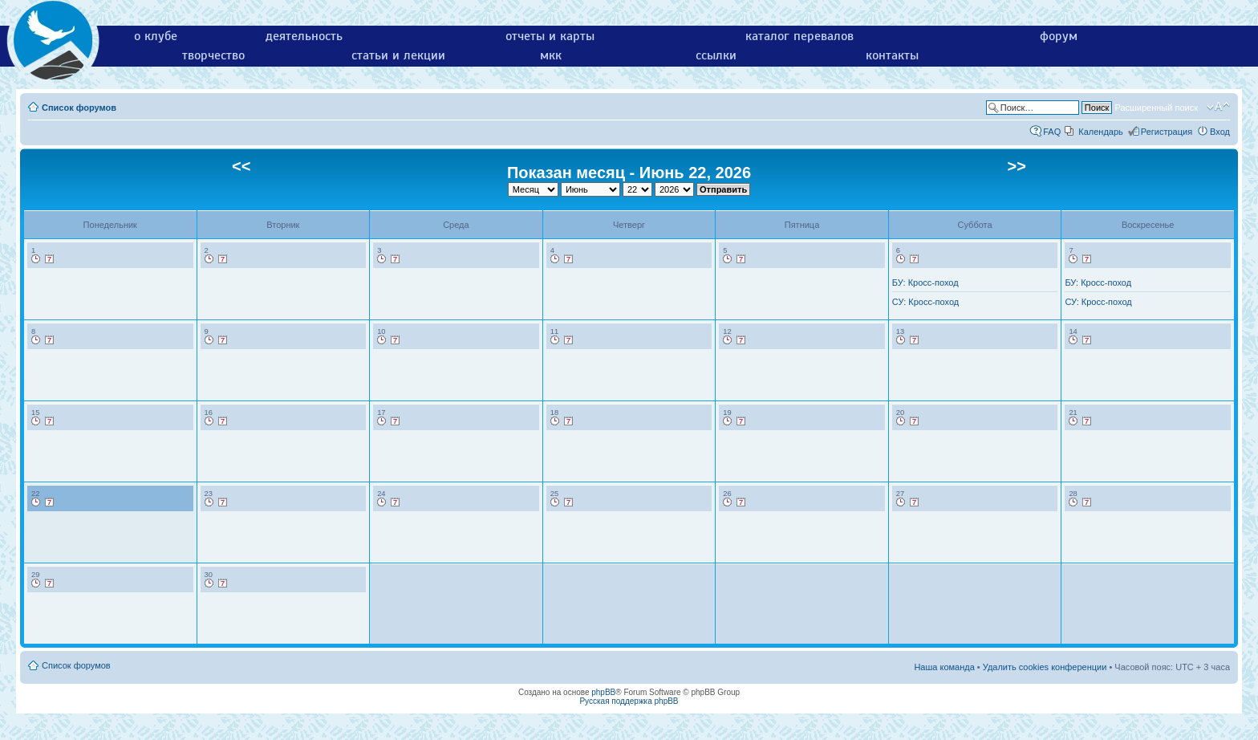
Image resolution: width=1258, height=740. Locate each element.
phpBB (603, 692)
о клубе (155, 36)
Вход (1220, 131)
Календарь (1100, 131)
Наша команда (944, 667)
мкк (551, 55)
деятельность (304, 36)
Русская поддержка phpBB (628, 701)
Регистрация (1166, 131)
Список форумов (79, 107)
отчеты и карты (550, 36)
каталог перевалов (799, 36)
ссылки (716, 55)
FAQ (1052, 131)
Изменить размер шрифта (1218, 107)
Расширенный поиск (1156, 107)
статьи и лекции (398, 55)
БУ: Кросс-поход (925, 282)
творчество (213, 55)
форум (1058, 36)
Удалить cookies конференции (1045, 667)
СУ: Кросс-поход (925, 302)
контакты (892, 55)
